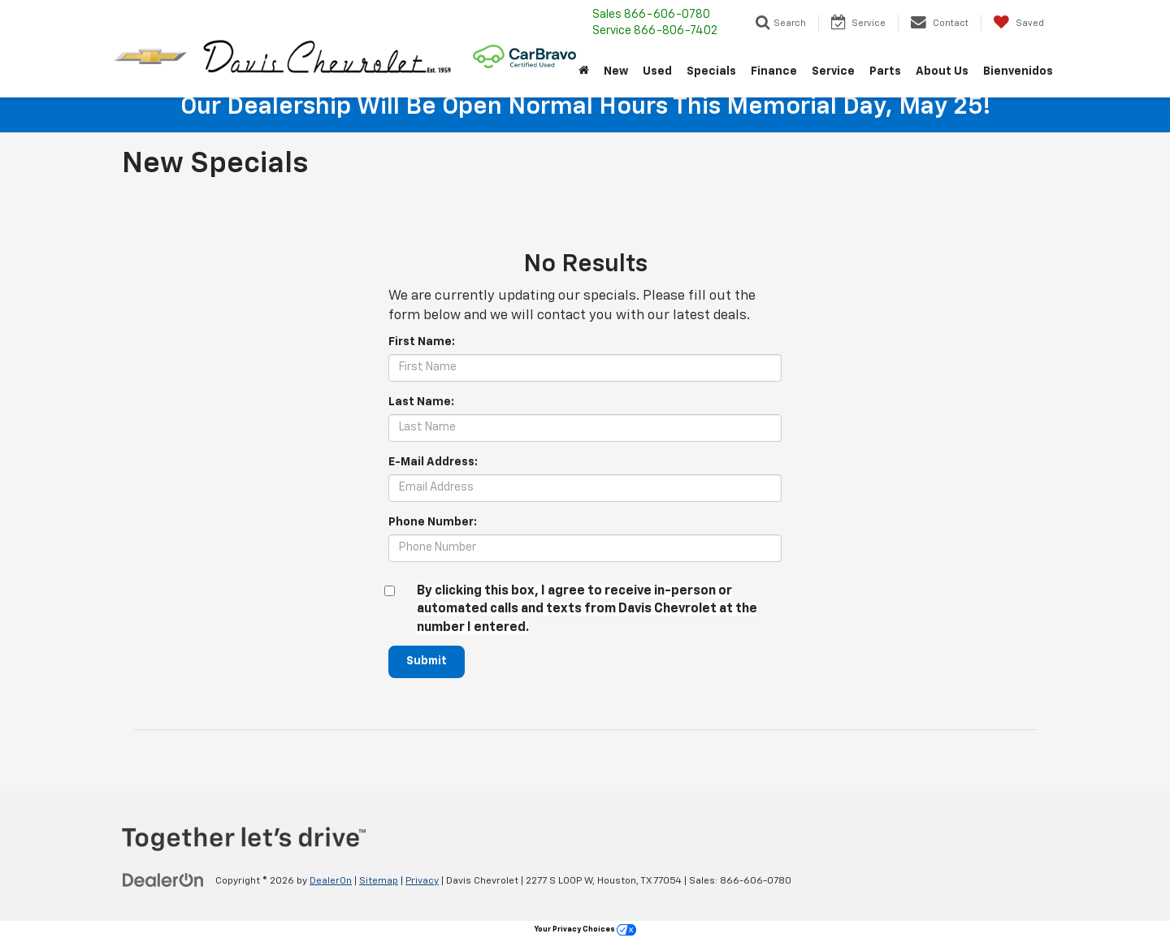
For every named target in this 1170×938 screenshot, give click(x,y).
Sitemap (378, 881)
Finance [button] (774, 71)
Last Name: (421, 402)
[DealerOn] (163, 880)
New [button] (616, 71)
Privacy (422, 881)
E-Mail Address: (433, 462)
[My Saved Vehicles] (1018, 23)
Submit (427, 662)
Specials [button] (711, 71)
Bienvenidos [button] (1018, 71)
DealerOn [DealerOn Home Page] (331, 881)
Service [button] (833, 71)
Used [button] (657, 71)
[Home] (583, 71)
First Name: (421, 342)
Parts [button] (885, 71)
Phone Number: (432, 522)
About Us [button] (942, 71)
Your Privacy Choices (585, 929)
